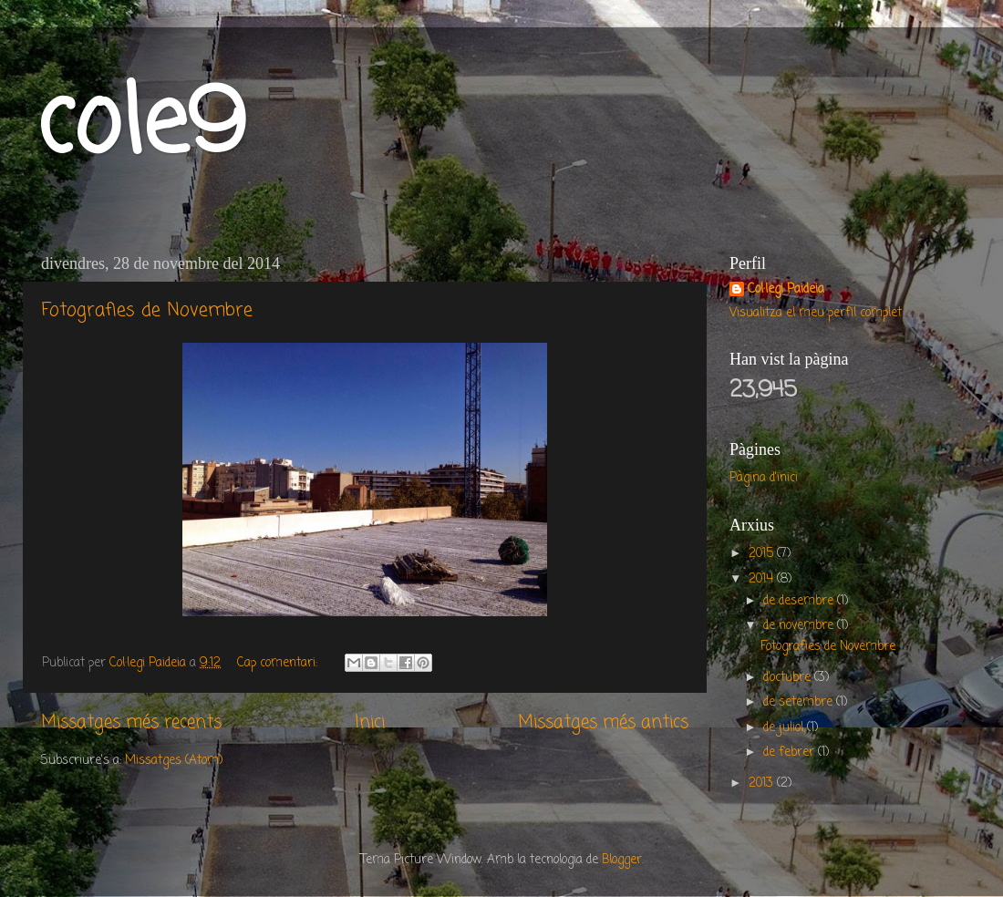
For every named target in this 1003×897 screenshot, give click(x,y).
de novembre (800, 625)
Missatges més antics (603, 723)
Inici (370, 723)
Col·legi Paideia (786, 290)
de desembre (800, 601)
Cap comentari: (279, 663)
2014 (763, 579)
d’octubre (788, 677)
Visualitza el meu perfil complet (815, 313)
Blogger (622, 860)
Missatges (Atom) (173, 760)
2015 (763, 553)
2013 (763, 783)
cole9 (140, 126)
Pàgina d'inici (763, 478)
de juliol (785, 727)
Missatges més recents (131, 723)
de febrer (790, 752)
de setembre (799, 702)
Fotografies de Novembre (147, 310)
